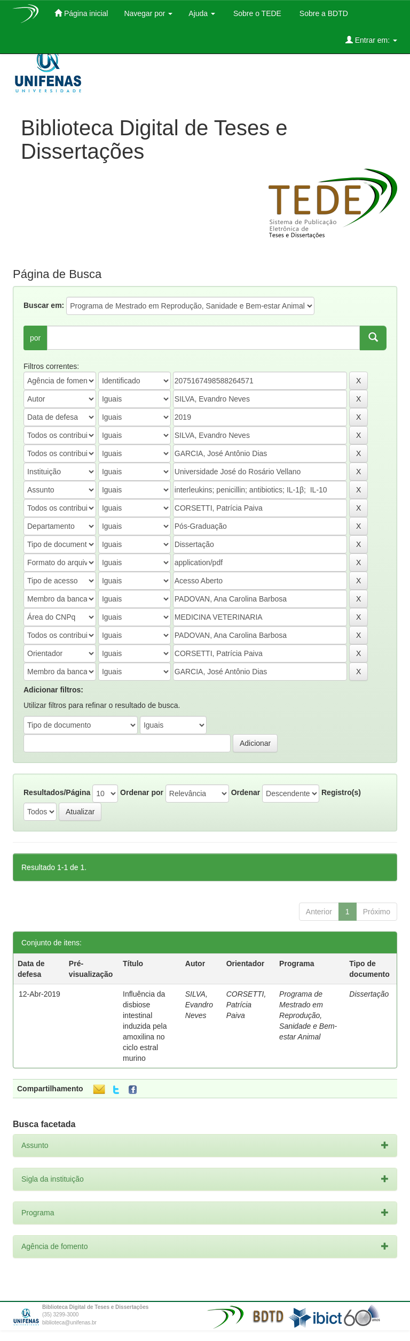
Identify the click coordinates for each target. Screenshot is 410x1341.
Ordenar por (141, 792)
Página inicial (81, 13)
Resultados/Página (56, 792)
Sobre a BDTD (322, 13)
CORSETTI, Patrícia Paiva (246, 1005)
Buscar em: (43, 305)
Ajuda (201, 13)
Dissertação (369, 994)
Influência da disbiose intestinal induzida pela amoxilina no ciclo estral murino (145, 1026)
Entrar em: (371, 39)
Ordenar (245, 792)
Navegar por (148, 13)
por (35, 338)
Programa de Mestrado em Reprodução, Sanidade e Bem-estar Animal (308, 1015)
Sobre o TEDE (256, 13)
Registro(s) (341, 792)
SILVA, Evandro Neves (199, 1005)
